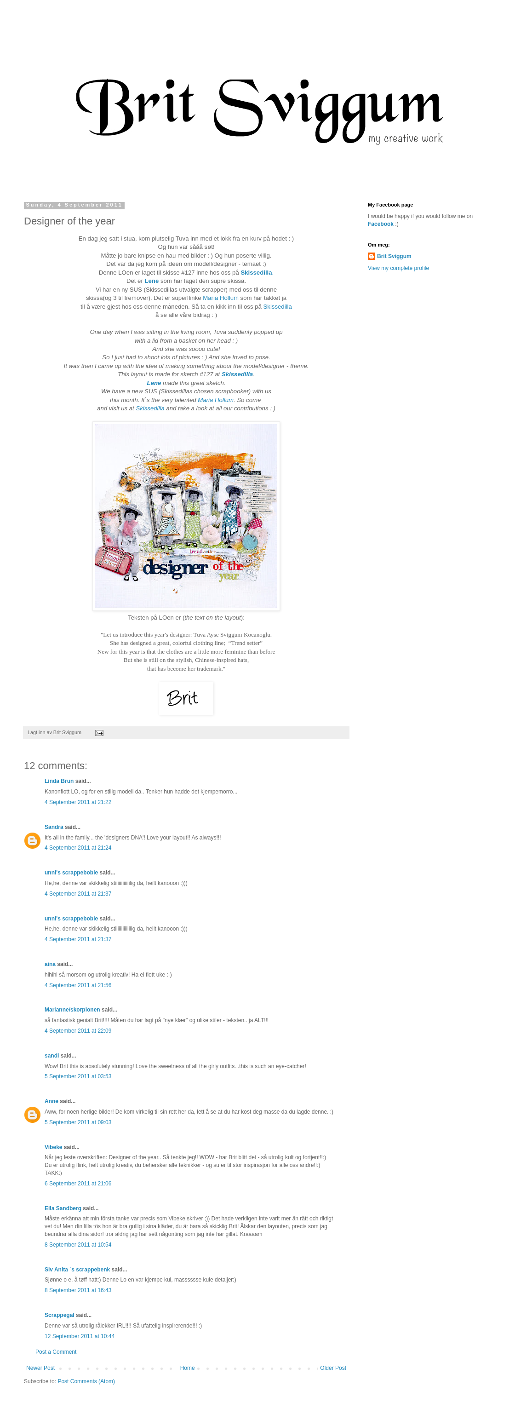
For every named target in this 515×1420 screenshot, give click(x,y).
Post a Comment (55, 1352)
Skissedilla (277, 306)
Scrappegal (59, 1315)
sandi (52, 1055)
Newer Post (40, 1368)
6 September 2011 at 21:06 (78, 1183)
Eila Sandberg (63, 1208)
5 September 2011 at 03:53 (78, 1076)
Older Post (333, 1368)
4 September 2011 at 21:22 (78, 802)
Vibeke (53, 1147)
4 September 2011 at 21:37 (78, 894)
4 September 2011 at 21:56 (78, 985)
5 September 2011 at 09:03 (78, 1122)
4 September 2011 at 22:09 (78, 1031)
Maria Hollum (220, 297)
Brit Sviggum (394, 256)
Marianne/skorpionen (72, 1009)
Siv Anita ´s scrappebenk (77, 1269)
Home (187, 1368)
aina (50, 964)
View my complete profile (398, 268)
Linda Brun (59, 781)
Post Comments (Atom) (86, 1381)
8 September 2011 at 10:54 (78, 1245)
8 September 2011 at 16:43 (78, 1290)
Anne (51, 1101)
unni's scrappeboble (71, 872)
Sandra (54, 827)
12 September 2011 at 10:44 (79, 1336)
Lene (151, 280)
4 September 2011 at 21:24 (78, 848)
